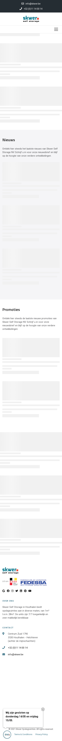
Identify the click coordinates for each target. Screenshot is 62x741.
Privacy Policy (41, 734)
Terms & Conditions (23, 734)
